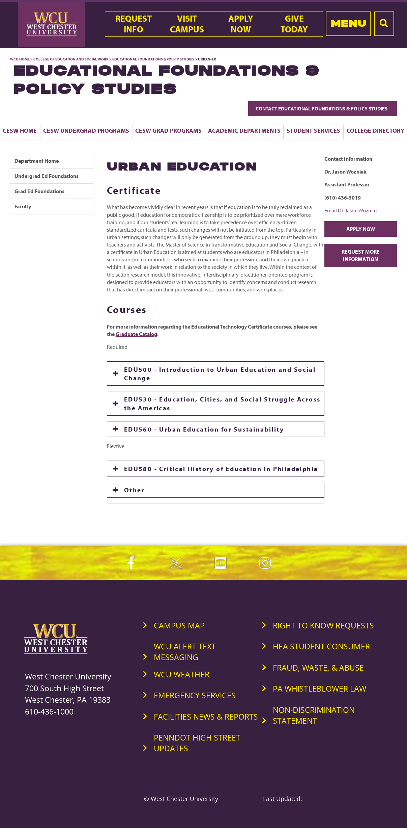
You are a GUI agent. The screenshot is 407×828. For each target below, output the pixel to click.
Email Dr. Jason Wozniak (351, 210)
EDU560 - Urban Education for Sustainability (204, 429)
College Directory (375, 130)
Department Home (36, 160)
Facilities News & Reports (206, 716)
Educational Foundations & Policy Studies (153, 59)
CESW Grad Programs (168, 130)
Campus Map (179, 625)
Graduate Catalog (136, 334)
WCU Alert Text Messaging (185, 652)
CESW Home (20, 130)
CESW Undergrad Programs (86, 130)
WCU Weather (181, 674)
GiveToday (294, 24)
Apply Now (360, 229)
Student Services (313, 130)
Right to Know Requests (323, 625)
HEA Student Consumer (321, 646)
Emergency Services (195, 695)
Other (134, 490)
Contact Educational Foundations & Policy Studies (322, 108)
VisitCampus (187, 24)
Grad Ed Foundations (39, 191)
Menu (348, 23)
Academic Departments (244, 130)
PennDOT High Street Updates (197, 743)
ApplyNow (240, 24)
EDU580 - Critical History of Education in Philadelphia (221, 468)
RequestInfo (133, 24)
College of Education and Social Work (71, 59)
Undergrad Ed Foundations (46, 176)
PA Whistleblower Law (319, 688)
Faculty (22, 206)
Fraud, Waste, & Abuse (318, 667)
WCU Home (20, 59)
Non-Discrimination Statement (314, 715)
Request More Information (361, 255)
